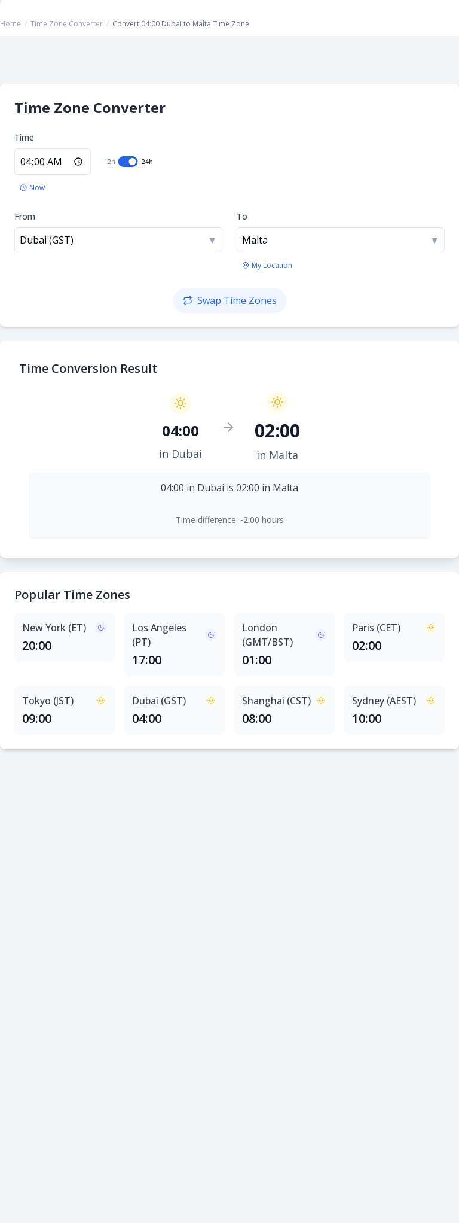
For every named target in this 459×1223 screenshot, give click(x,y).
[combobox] (118, 239)
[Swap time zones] (229, 300)
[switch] (128, 161)
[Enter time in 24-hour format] (52, 161)
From (24, 216)
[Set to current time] (32, 188)
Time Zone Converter (66, 24)
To (242, 216)
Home (10, 24)
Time (24, 137)
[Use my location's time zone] (267, 265)
